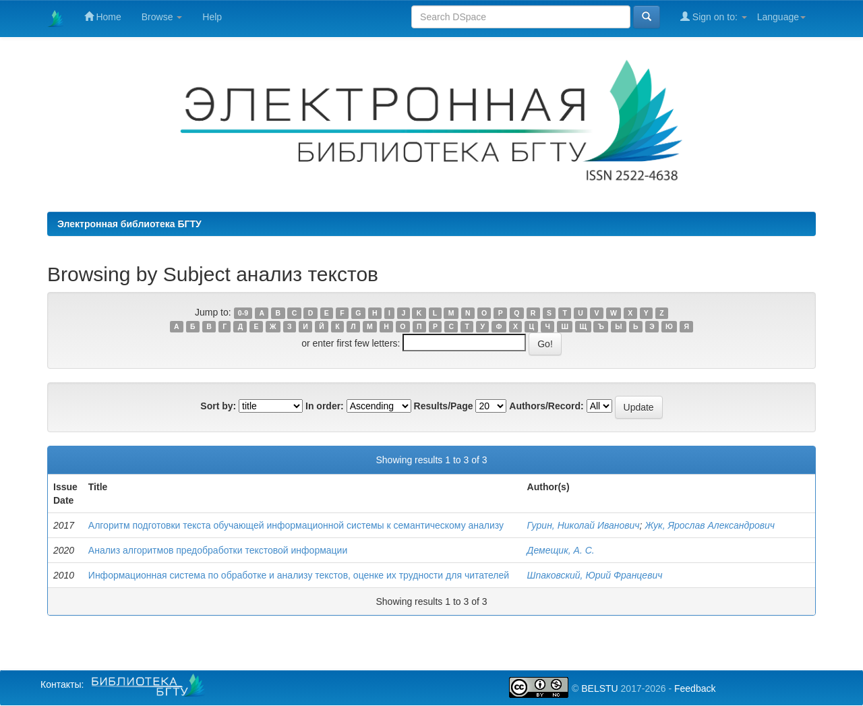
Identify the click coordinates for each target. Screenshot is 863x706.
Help (212, 16)
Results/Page (443, 406)
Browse (162, 16)
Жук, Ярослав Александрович (710, 525)
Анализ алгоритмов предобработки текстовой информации (217, 550)
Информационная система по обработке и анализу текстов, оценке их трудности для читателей (298, 575)
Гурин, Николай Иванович (583, 525)
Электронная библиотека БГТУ (129, 223)
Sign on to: (713, 16)
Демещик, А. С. (561, 550)
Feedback (694, 688)
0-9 (243, 313)
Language (781, 16)
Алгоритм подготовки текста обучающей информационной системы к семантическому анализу (296, 525)
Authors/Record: (546, 406)
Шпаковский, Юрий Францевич (595, 575)
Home (102, 16)
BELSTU (599, 688)
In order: (324, 406)
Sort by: (218, 406)
